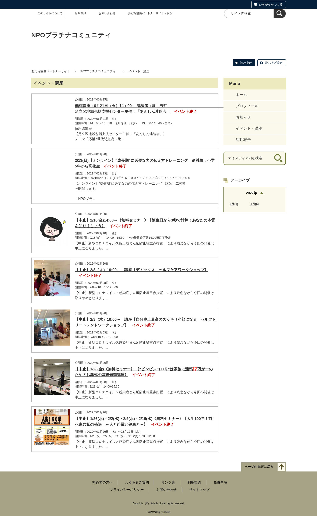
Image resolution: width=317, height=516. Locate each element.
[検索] (280, 13)
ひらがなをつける (271, 4)
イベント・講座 (249, 128)
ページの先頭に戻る (259, 467)
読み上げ (246, 62)
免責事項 (220, 482)
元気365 (165, 511)
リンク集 (168, 482)
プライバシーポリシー (127, 489)
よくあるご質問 (137, 482)
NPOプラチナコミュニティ (99, 71)
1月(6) (254, 204)
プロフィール (247, 106)
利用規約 (194, 482)
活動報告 (243, 140)
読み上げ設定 (274, 62)
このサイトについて (50, 13)
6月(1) (234, 204)
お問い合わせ (107, 13)
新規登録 (80, 13)
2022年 (251, 193)
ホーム (241, 95)
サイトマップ (199, 489)
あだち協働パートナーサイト (50, 71)
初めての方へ (102, 482)
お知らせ (243, 117)
